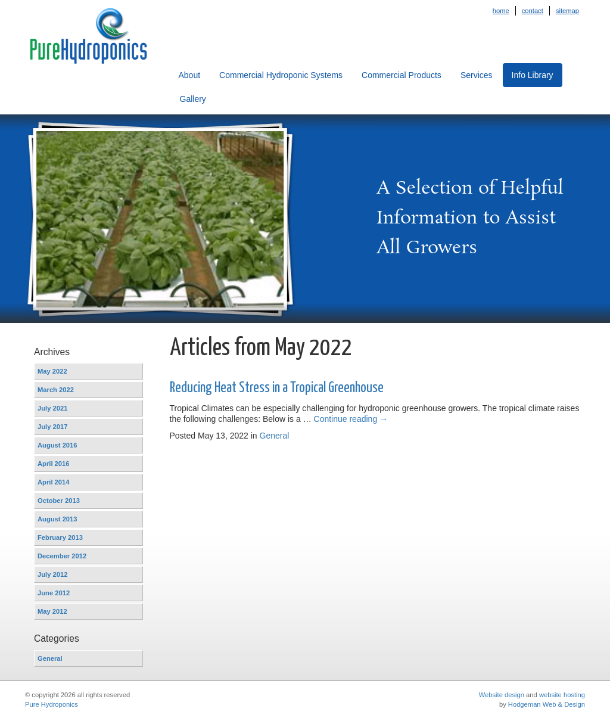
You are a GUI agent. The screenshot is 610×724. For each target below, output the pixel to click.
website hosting (562, 694)
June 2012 (54, 592)
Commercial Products (401, 75)
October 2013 (59, 500)
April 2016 (53, 463)
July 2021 (52, 408)
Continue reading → (351, 419)
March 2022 (56, 389)
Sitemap (567, 10)
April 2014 (53, 482)
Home (501, 10)
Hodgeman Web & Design (546, 704)
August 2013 (57, 519)
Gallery (193, 99)
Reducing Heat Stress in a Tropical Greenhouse (277, 388)
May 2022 (52, 371)
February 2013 (60, 537)
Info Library (532, 75)
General (50, 658)
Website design (501, 694)
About (190, 75)
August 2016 (57, 445)
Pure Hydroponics (51, 704)
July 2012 (52, 574)
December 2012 (62, 556)
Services (476, 75)
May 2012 (52, 611)
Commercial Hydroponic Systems (281, 75)
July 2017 (52, 426)
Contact (532, 10)
